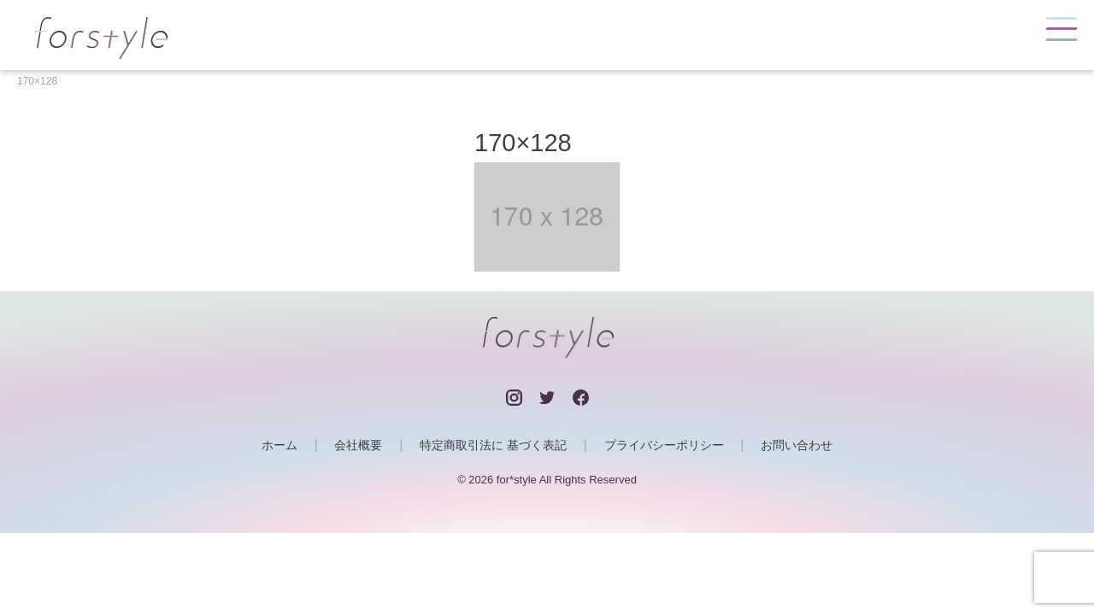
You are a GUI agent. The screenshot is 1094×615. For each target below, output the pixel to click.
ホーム (279, 445)
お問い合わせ (796, 445)
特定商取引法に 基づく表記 (493, 445)
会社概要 (358, 445)
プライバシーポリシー (664, 445)
